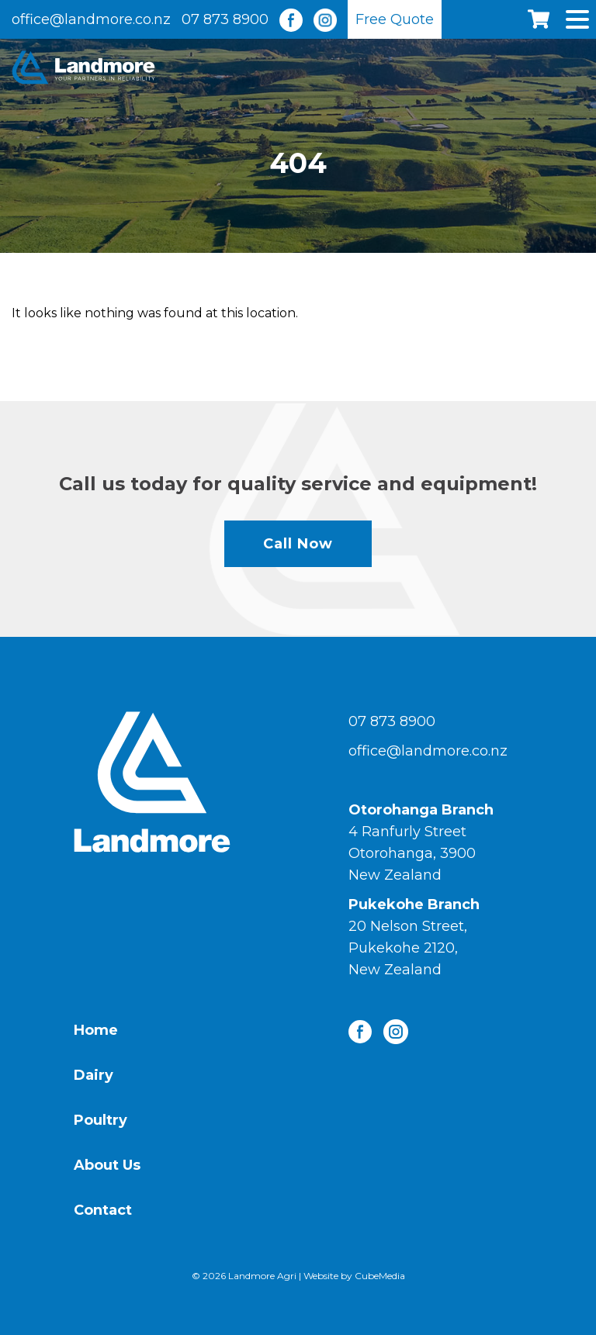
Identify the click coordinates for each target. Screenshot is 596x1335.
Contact (103, 1210)
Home (96, 1030)
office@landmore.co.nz (91, 19)
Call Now (298, 543)
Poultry (100, 1120)
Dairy (93, 1075)
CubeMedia (380, 1275)
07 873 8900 (225, 19)
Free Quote (394, 19)
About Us (107, 1165)
